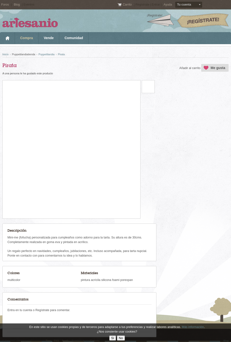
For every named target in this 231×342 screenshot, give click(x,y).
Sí (112, 338)
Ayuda (168, 4)
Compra (26, 38)
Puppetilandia (46, 54)
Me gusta (218, 68)
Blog (17, 4)
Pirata (61, 54)
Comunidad (73, 38)
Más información (193, 327)
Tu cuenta (184, 4)
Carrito (128, 4)
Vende (49, 38)
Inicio (7, 38)
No (121, 338)
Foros (5, 4)
